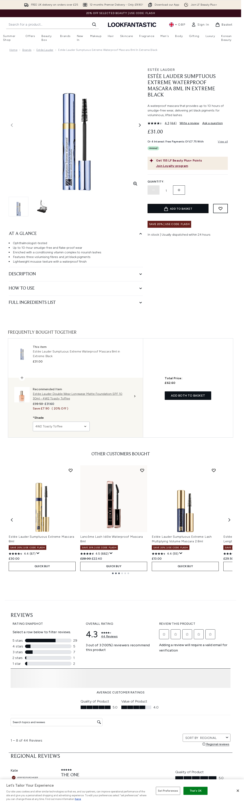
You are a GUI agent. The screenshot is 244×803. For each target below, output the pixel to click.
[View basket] (224, 24)
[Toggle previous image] (12, 125)
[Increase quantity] (179, 190)
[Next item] (229, 520)
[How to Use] (76, 288)
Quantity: (156, 181)
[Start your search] (52, 24)
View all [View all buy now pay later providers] (223, 141)
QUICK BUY (42, 566)
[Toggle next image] (140, 125)
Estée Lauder (44, 50)
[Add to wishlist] (220, 208)
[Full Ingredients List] (76, 303)
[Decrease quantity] (154, 190)
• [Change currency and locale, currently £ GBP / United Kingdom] (177, 24)
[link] (200, 24)
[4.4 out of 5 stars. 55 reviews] (165, 553)
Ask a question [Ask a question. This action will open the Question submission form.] (212, 123)
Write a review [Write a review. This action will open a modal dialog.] (189, 123)
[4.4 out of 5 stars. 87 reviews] (22, 553)
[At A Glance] (76, 234)
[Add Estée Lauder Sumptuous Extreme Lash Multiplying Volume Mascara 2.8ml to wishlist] (213, 470)
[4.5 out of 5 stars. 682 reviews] (94, 553)
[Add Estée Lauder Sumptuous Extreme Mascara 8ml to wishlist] (70, 470)
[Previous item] (12, 520)
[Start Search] (94, 24)
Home (13, 50)
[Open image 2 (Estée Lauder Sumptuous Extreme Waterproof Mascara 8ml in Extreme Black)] (42, 206)
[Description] (76, 274)
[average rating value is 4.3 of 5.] (159, 123)
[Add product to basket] (178, 208)
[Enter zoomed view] (135, 183)
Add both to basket (188, 395)
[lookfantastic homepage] (132, 24)
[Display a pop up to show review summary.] (38, 553)
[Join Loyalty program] (191, 166)
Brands (26, 50)
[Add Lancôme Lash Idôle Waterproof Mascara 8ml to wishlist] (142, 470)
